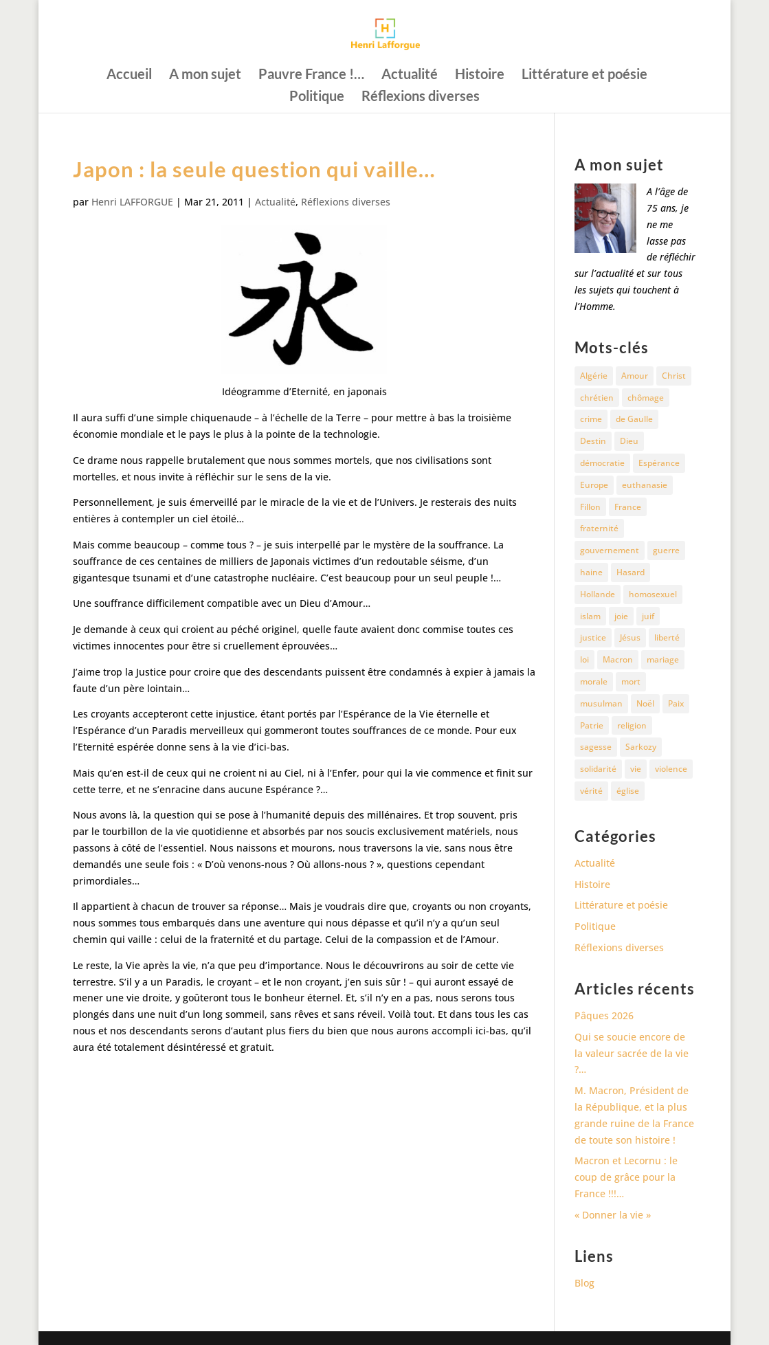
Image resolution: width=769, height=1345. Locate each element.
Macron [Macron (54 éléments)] (618, 659)
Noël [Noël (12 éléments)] (645, 703)
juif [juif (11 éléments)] (648, 616)
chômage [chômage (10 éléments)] (645, 397)
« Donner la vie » (613, 1214)
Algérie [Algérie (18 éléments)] (594, 375)
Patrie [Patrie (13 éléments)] (591, 725)
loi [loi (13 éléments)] (584, 659)
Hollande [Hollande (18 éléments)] (597, 594)
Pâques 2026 (604, 1015)
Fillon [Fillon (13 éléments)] (590, 507)
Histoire (479, 75)
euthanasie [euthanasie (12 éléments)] (644, 485)
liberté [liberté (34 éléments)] (667, 637)
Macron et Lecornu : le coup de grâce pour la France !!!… (626, 1177)
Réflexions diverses (420, 97)
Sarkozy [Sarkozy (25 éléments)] (640, 747)
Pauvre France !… (311, 75)
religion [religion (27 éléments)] (632, 725)
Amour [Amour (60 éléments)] (634, 375)
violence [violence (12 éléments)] (671, 769)
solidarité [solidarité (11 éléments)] (598, 769)
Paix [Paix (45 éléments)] (676, 703)
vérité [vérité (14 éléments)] (591, 791)
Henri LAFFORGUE (132, 201)
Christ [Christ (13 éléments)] (674, 375)
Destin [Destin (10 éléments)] (593, 441)
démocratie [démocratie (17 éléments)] (602, 463)
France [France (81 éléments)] (627, 507)
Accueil (129, 75)
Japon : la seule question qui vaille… (254, 169)
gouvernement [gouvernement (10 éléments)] (609, 550)
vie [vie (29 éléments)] (635, 769)
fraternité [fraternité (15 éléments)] (599, 528)
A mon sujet (205, 75)
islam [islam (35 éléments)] (590, 616)
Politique (316, 97)
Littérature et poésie (584, 75)
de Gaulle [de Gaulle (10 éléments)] (634, 419)
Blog (584, 1282)
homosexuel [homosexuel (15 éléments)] (653, 594)
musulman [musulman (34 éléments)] (601, 703)
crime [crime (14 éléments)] (591, 419)
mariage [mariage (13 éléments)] (663, 659)
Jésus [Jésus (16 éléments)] (630, 637)
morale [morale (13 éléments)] (594, 681)
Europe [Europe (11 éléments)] (594, 485)
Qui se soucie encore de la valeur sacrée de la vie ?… (632, 1053)
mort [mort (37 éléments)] (630, 681)
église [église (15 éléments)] (627, 791)
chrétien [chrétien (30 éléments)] (597, 397)
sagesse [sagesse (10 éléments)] (596, 747)
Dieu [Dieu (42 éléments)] (629, 441)
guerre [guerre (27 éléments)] (666, 550)
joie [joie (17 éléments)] (621, 616)
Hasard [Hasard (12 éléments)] (630, 572)
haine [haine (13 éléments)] (591, 572)
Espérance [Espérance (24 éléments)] (659, 463)
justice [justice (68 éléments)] (593, 637)
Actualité (409, 75)
